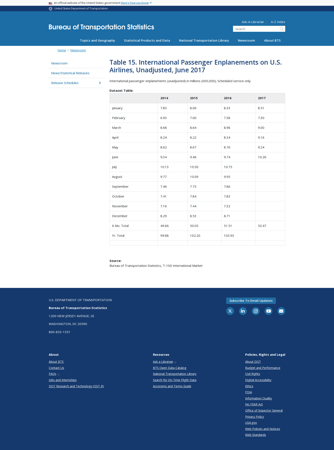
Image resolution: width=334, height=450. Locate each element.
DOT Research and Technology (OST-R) (76, 386)
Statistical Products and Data (147, 40)
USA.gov (251, 423)
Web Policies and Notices (262, 429)
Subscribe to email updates (251, 300)
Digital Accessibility (258, 380)
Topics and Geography (97, 40)
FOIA (248, 392)
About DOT (253, 362)
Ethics (249, 386)
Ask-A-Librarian (255, 22)
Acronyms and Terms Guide (172, 386)
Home (62, 50)
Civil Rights (252, 374)
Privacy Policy (254, 417)
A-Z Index (278, 22)
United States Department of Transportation (81, 8)
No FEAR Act (254, 404)
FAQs (54, 374)
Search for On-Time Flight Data (174, 380)
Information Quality (258, 398)
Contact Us (56, 368)
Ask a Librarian (165, 362)
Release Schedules (76, 83)
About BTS (272, 40)
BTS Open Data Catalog (169, 368)
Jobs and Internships (63, 380)
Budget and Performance (262, 368)
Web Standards (255, 435)
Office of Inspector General (264, 410)
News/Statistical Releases (70, 73)
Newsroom (246, 40)
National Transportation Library (204, 40)
